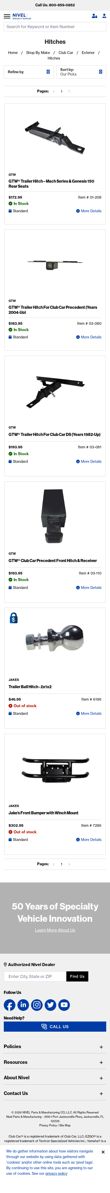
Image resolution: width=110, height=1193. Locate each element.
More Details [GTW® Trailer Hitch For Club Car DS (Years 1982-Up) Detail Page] (91, 461)
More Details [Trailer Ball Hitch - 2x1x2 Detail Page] (91, 713)
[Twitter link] (50, 1005)
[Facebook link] (9, 1005)
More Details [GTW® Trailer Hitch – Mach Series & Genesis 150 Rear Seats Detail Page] (91, 211)
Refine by (16, 72)
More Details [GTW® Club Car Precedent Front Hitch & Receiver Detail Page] (91, 587)
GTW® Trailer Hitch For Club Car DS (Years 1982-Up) (54, 434)
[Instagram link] (37, 1005)
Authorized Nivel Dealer (31, 964)
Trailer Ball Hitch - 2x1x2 (30, 686)
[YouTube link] (64, 1005)
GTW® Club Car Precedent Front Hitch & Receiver (53, 560)
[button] (94, 16)
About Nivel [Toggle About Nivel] (17, 1078)
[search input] (55, 26)
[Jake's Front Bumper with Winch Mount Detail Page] (55, 771)
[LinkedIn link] (23, 1005)
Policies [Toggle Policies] (12, 1046)
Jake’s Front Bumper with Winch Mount (43, 812)
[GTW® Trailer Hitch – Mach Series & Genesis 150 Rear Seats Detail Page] (55, 140)
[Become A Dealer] (104, 16)
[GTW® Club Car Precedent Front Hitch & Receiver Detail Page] (55, 519)
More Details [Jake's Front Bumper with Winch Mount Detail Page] (91, 839)
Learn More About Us (55, 930)
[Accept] (103, 1152)
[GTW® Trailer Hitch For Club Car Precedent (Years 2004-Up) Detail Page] (55, 266)
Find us (77, 976)
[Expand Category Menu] (7, 16)
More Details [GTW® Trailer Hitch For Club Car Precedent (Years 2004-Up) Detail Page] (91, 337)
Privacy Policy (48, 1125)
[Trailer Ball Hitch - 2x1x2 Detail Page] (55, 645)
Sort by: (81, 71)
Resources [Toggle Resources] (16, 1062)
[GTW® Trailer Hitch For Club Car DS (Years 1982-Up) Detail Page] (55, 393)
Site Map (65, 1125)
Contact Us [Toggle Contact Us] (16, 1093)
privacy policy (56, 1173)
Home (13, 52)
